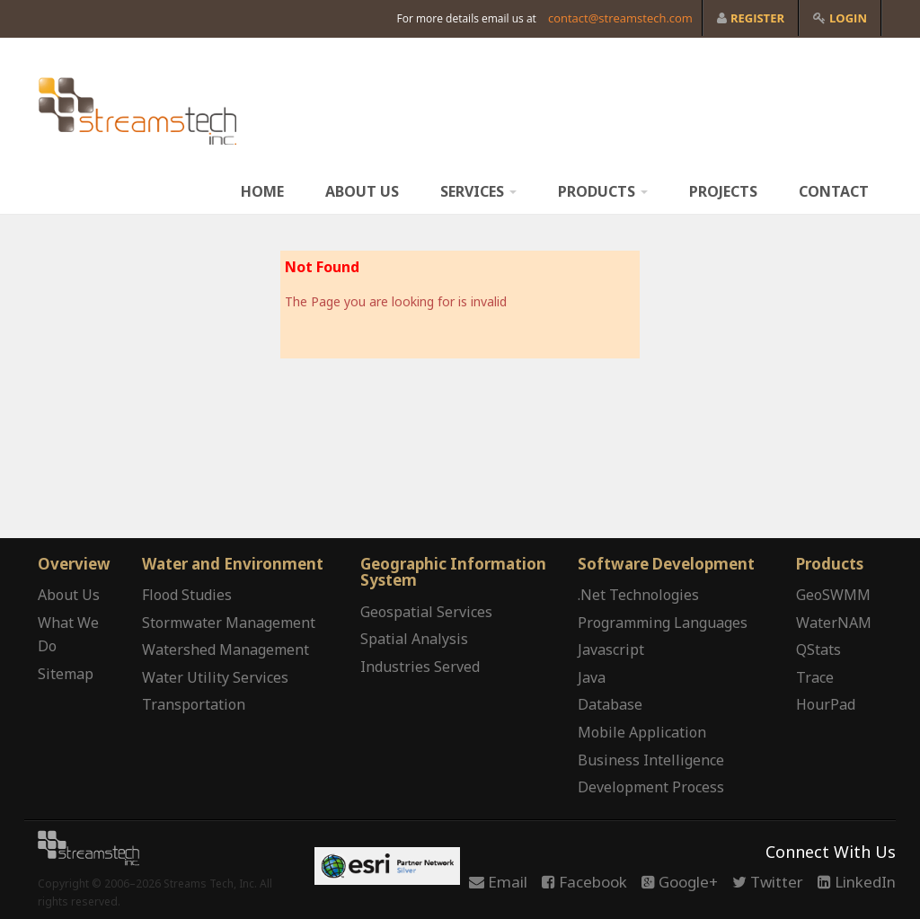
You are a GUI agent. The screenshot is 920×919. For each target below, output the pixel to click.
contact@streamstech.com (620, 18)
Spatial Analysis (414, 639)
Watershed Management (225, 649)
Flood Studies (187, 595)
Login (840, 18)
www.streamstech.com (137, 111)
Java (592, 677)
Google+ (679, 881)
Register (750, 18)
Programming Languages (663, 622)
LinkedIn (857, 881)
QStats (818, 649)
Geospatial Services (426, 612)
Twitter (767, 881)
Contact (834, 191)
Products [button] (603, 191)
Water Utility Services (215, 677)
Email (498, 881)
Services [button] (478, 191)
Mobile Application (642, 732)
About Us (362, 191)
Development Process (651, 787)
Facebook (584, 881)
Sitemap (65, 674)
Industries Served (420, 666)
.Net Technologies (638, 595)
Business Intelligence (651, 760)
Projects (723, 191)
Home (262, 191)
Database (610, 704)
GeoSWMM (833, 595)
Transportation (193, 704)
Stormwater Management (228, 622)
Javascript (611, 649)
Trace (815, 677)
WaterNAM (833, 622)
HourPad (825, 704)
